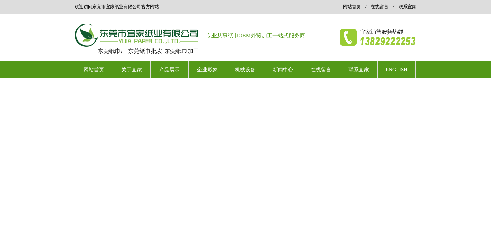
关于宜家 (131, 69)
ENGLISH (396, 69)
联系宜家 (407, 6)
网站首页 (352, 6)
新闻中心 (283, 69)
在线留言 (379, 6)
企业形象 (207, 69)
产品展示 (169, 69)
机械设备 (245, 69)
